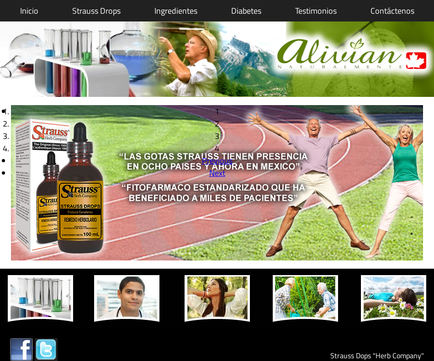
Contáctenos (392, 11)
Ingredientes (175, 11)
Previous (217, 160)
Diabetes (246, 11)
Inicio (29, 11)
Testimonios (316, 11)
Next (217, 173)
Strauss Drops (96, 11)
